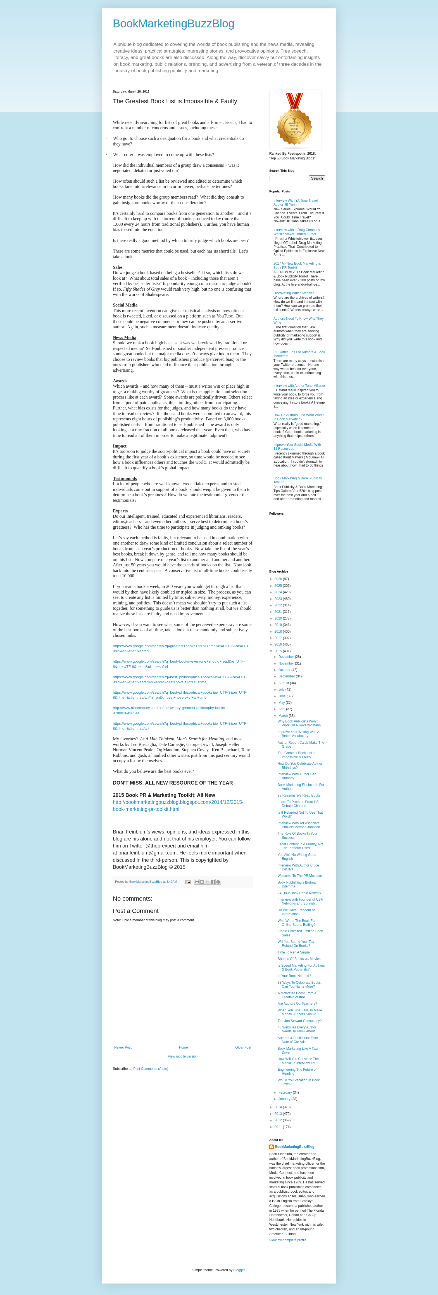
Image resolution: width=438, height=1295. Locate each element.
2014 (279, 1107)
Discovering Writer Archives (293, 293)
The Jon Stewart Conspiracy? (300, 1021)
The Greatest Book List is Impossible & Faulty (296, 755)
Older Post (243, 1047)
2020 (279, 618)
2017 (279, 638)
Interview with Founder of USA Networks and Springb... (300, 901)
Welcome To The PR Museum (300, 876)
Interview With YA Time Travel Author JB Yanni (295, 202)
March (283, 716)
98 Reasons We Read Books (299, 795)
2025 (279, 586)
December (286, 657)
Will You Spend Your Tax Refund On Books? (296, 944)
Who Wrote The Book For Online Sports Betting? (297, 923)
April (282, 709)
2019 (279, 625)
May (282, 703)
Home (183, 1047)
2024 (279, 592)
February (285, 1092)
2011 (279, 1127)
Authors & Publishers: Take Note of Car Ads (298, 1040)
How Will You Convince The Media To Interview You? (298, 1061)
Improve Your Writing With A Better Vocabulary (298, 734)
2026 (279, 579)
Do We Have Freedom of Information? (296, 912)
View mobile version (183, 1056)
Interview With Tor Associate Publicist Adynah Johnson (299, 825)
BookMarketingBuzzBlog (174, 23)
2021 (279, 612)
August (284, 683)
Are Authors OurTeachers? (297, 1004)
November (286, 663)
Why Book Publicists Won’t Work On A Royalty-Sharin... (300, 723)
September (287, 676)
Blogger (239, 1270)
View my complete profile (287, 1240)
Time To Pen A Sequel (294, 952)
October (284, 670)
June (282, 696)
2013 (279, 1114)
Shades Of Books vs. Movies (299, 959)
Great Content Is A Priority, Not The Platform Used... (300, 846)
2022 (279, 605)
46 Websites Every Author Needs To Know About (297, 1029)
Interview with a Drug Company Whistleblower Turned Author (296, 232)
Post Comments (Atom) (150, 1069)
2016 (279, 644)
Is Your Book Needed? (294, 976)
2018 (279, 632)
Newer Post (123, 1047)
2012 (279, 1120)
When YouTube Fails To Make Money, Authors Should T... (300, 1012)
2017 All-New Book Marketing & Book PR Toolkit (297, 265)
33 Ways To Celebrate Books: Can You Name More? (300, 984)
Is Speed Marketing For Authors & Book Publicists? (301, 967)
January (284, 1099)
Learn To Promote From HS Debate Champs (298, 804)
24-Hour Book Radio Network (299, 893)
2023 (279, 599)
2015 (279, 651)
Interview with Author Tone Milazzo (299, 386)
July (281, 689)
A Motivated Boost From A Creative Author (297, 995)
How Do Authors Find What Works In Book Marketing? (298, 417)
